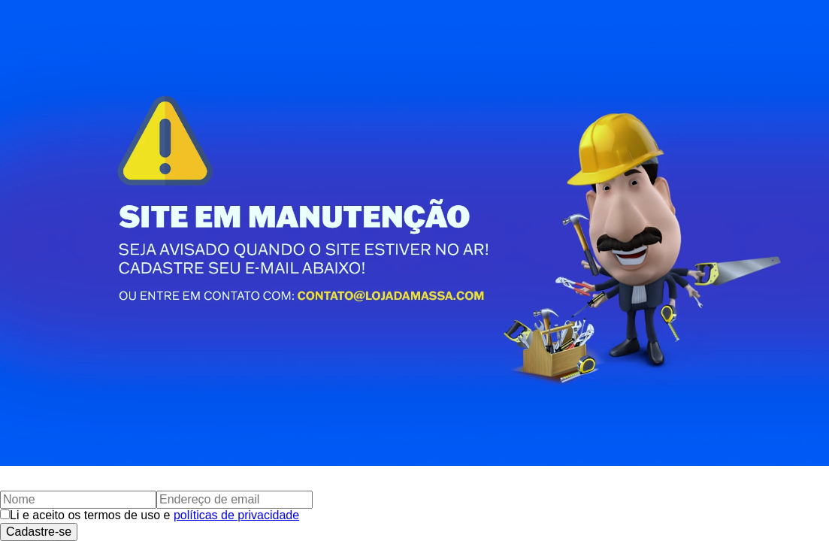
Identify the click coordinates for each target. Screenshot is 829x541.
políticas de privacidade (236, 515)
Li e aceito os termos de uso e (154, 515)
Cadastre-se (38, 531)
